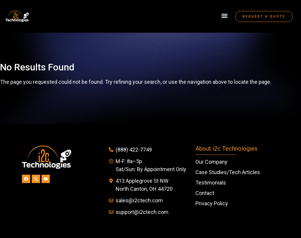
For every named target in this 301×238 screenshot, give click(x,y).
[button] (224, 16)
